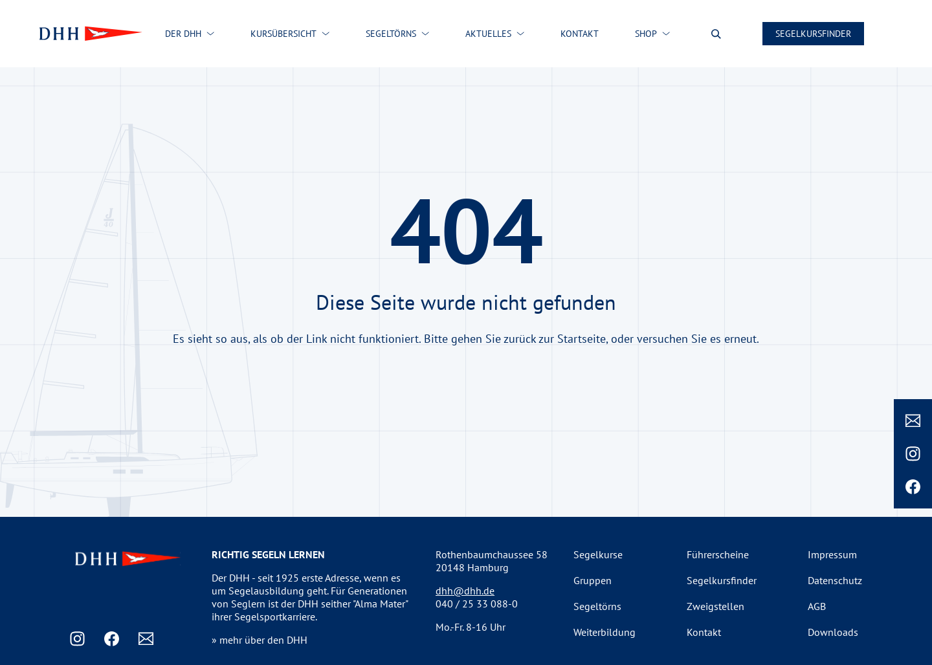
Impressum (832, 554)
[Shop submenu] (666, 34)
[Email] (913, 421)
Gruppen (592, 580)
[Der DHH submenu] (210, 34)
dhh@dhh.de (465, 590)
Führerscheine (718, 554)
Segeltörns (597, 606)
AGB (817, 606)
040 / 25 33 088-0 (477, 603)
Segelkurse (598, 554)
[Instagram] (913, 454)
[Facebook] (913, 487)
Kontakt (704, 632)
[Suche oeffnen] (716, 34)
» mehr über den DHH (259, 639)
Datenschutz (835, 580)
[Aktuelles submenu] (520, 34)
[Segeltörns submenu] (425, 34)
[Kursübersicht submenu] (325, 34)
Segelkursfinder (813, 33)
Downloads (833, 632)
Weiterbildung (604, 632)
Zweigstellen (715, 606)
